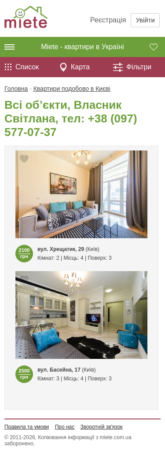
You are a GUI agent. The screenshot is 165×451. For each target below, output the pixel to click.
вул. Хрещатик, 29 (60, 249)
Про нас (65, 427)
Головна (16, 88)
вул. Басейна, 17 (59, 370)
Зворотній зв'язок (102, 427)
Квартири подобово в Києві (71, 88)
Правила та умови (26, 427)
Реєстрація (108, 20)
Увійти (145, 20)
